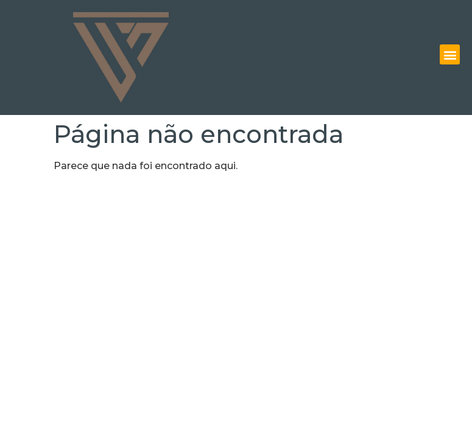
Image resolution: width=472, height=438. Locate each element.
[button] (450, 54)
